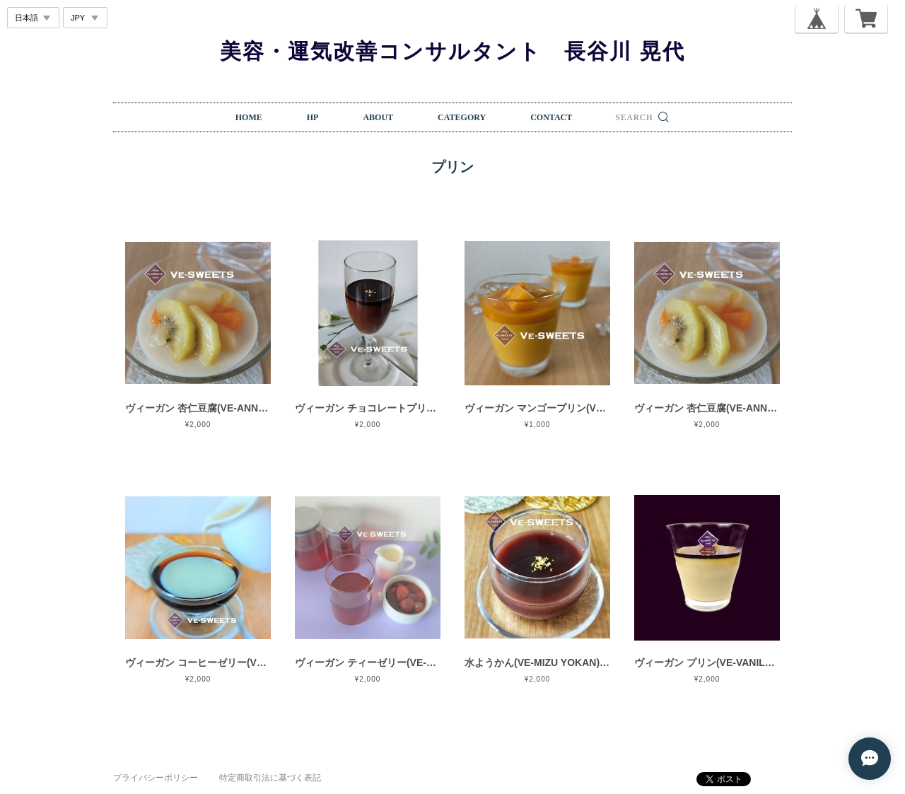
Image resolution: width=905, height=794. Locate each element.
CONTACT (551, 117)
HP (313, 117)
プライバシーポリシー (155, 778)
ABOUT (378, 117)
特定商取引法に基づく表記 (270, 778)
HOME (248, 117)
